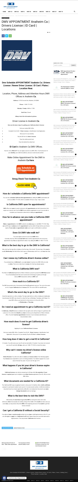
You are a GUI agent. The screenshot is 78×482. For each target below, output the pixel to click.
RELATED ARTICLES (7, 428)
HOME (4, 11)
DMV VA (29, 11)
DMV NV (41, 11)
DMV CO (48, 11)
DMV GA (16, 11)
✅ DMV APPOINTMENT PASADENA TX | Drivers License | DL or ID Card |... (67, 181)
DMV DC (35, 11)
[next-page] (5, 449)
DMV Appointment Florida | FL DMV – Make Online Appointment (68, 72)
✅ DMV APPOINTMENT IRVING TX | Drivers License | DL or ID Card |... (68, 282)
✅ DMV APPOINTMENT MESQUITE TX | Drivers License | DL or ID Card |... (67, 134)
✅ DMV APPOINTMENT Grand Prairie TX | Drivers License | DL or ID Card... (67, 247)
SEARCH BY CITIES (58, 63)
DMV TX (61, 11)
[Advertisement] (48, 5)
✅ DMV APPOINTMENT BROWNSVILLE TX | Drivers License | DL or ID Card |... (68, 197)
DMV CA (10, 11)
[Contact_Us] (4, 478)
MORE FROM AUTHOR (19, 428)
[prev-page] (3, 449)
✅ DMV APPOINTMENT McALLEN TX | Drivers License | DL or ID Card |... (67, 150)
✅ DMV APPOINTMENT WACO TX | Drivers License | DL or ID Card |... (68, 103)
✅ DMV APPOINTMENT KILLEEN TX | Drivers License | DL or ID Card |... (68, 166)
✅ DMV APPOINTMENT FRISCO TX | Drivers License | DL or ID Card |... (68, 214)
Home (3, 15)
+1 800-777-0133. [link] (28, 104)
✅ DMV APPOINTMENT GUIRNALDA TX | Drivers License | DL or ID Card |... (67, 297)
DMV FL (23, 11)
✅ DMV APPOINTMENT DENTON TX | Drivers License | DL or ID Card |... (68, 119)
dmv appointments (10, 15)
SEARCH (73, 65)
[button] (74, 11)
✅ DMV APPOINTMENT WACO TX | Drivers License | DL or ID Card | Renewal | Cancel (42, 444)
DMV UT (54, 11)
